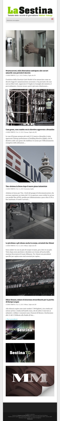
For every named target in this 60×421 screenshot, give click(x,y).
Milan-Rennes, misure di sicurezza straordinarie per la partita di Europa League (30, 300)
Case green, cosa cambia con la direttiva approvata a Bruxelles (30, 129)
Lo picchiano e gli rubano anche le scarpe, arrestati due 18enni (30, 243)
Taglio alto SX (32, 75)
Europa (26, 132)
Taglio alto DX (33, 132)
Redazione (30, 419)
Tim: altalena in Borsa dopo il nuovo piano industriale (26, 186)
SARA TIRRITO (11, 75)
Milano (26, 245)
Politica (25, 75)
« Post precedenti (11, 319)
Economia (27, 189)
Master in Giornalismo (23, 415)
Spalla (32, 189)
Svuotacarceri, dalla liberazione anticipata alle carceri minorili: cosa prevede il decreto (27, 71)
